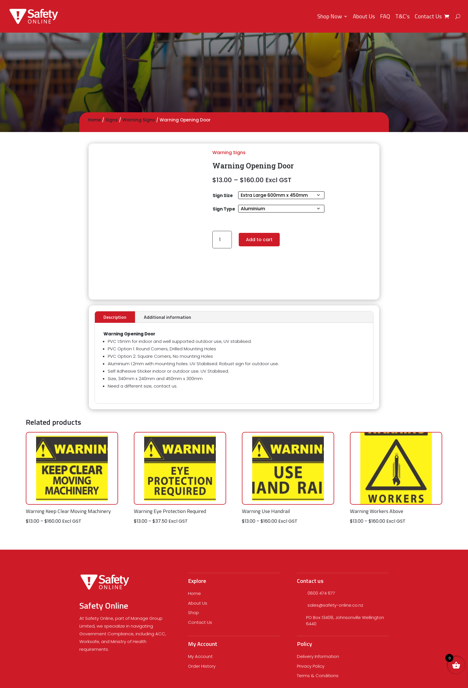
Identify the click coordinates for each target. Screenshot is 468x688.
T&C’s (402, 16)
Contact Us (428, 16)
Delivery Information (318, 656)
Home (94, 120)
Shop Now (329, 16)
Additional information (167, 317)
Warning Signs (138, 120)
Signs (111, 120)
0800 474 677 (321, 593)
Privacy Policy (310, 666)
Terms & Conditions (317, 676)
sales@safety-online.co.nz (335, 605)
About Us (364, 16)
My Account (200, 656)
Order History (202, 666)
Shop (193, 613)
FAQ (385, 16)
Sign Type (224, 209)
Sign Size (223, 195)
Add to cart (259, 239)
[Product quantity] (222, 239)
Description (114, 317)
